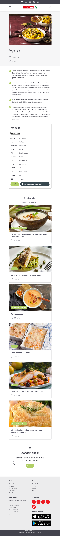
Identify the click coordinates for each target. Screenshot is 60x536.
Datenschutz (29, 532)
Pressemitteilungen (14, 505)
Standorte (12, 490)
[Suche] (50, 7)
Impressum (21, 532)
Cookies (39, 532)
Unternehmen (13, 507)
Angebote (11, 484)
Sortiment (12, 486)
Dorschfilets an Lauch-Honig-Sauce (25, 275)
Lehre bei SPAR (13, 512)
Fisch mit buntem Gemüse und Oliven (26, 391)
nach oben (30, 535)
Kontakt (11, 514)
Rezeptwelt (35, 484)
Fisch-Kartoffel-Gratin (20, 353)
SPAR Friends (13, 488)
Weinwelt (34, 486)
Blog (33, 490)
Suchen (30, 466)
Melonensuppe (16, 314)
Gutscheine (12, 493)
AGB (34, 532)
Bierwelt (34, 488)
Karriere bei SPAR (14, 509)
